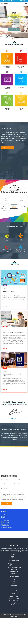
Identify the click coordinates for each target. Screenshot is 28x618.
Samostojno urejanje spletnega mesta (14, 567)
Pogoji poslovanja (14, 585)
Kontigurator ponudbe (14, 571)
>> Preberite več (14, 29)
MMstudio (12, 616)
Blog (14, 581)
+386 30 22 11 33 (15, 596)
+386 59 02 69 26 (15, 600)
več (8, 495)
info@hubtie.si (15, 602)
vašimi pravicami (10, 499)
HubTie (14, 42)
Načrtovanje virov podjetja (14, 566)
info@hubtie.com (14, 1)
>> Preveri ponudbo (7, 148)
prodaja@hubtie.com (15, 604)
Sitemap (16, 616)
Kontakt (14, 583)
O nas (14, 579)
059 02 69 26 (6, 1)
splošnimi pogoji (18, 498)
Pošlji (6, 503)
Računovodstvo (14, 569)
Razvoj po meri (14, 573)
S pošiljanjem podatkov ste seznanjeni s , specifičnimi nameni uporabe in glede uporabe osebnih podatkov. (13, 498)
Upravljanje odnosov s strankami (14, 564)
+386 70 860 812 (15, 598)
